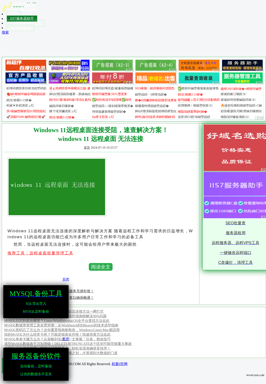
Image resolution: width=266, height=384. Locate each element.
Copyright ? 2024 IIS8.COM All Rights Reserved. (76, 364)
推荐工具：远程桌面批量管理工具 (40, 253)
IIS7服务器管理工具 (25, 23)
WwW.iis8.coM (255, 375)
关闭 (65, 279)
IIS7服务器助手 (22, 18)
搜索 (5, 32)
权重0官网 (120, 364)
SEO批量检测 (20, 28)
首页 (13, 14)
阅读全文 (100, 267)
